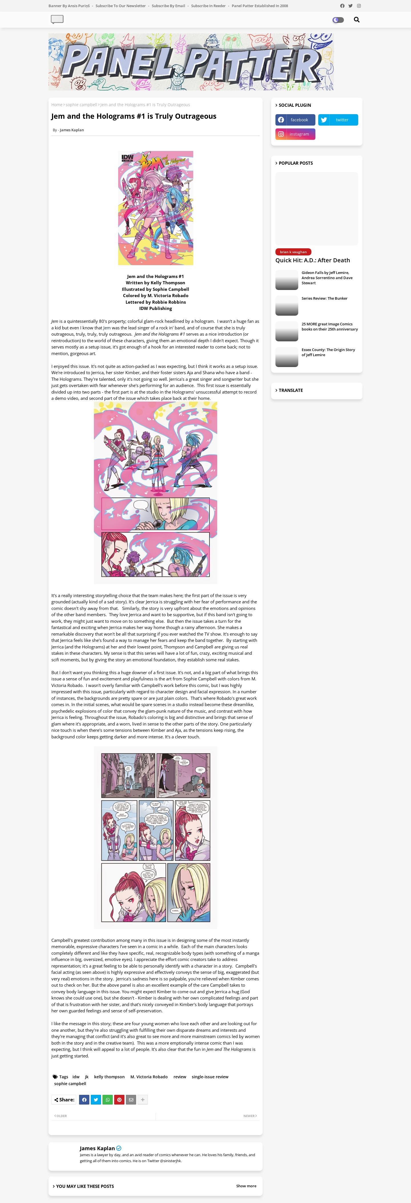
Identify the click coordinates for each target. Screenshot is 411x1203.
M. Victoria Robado (149, 1076)
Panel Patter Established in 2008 (260, 5)
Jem (107, 328)
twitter (342, 119)
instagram (299, 134)
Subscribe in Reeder (209, 5)
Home (57, 104)
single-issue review (210, 1076)
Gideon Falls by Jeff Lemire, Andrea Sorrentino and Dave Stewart (327, 277)
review (180, 1076)
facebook (299, 119)
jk (86, 1076)
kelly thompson (109, 1076)
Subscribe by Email (169, 5)
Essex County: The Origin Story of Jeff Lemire (328, 352)
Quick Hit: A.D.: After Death (312, 260)
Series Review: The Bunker (325, 298)
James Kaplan (97, 1148)
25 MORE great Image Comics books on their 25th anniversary (330, 326)
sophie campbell (81, 104)
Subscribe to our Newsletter (121, 5)
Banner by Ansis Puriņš (69, 5)
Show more (246, 1185)
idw (75, 1076)
